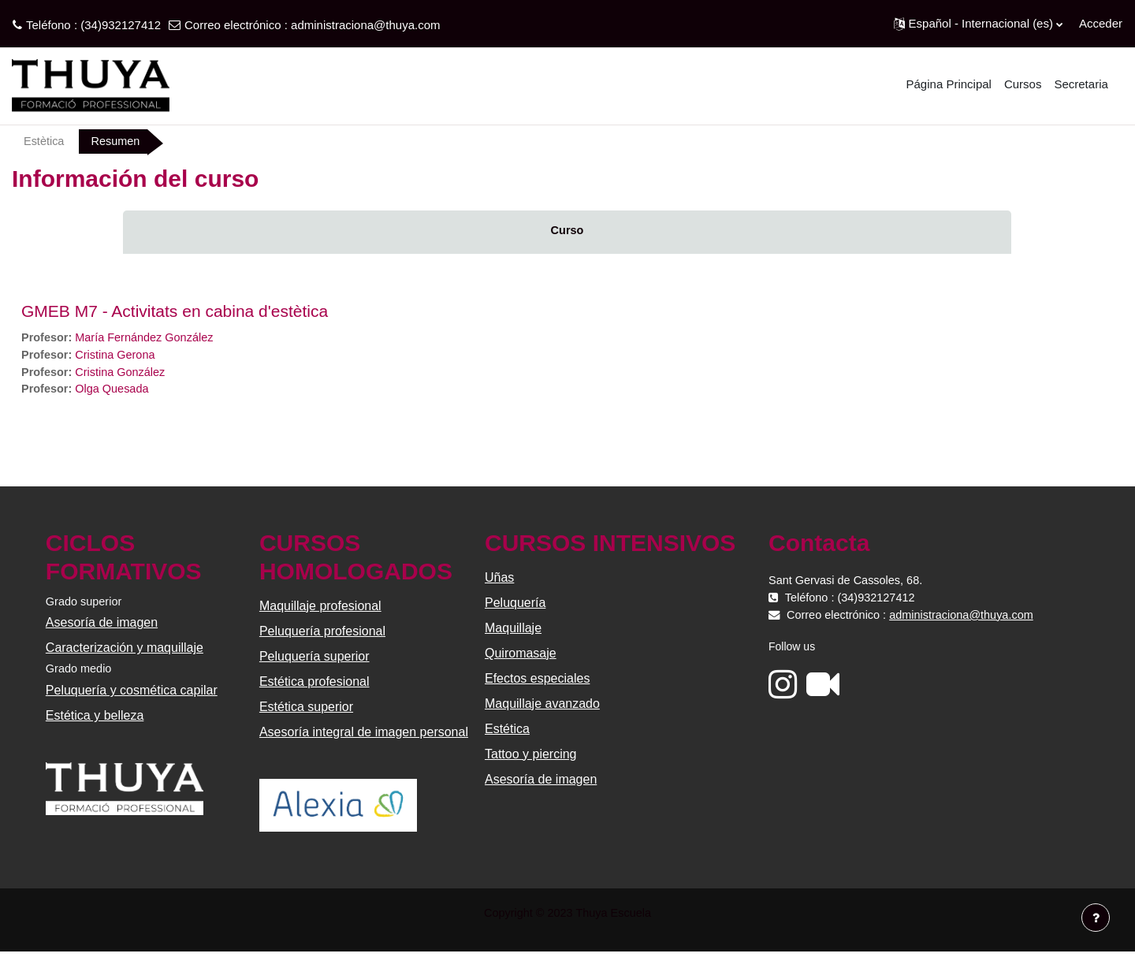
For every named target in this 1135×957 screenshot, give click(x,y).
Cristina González (123, 374)
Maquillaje (513, 632)
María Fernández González (149, 338)
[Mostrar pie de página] (1095, 917)
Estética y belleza (96, 721)
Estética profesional (315, 685)
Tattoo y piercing (531, 758)
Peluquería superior (315, 660)
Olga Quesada (115, 392)
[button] (978, 23)
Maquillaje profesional (321, 609)
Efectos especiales (537, 682)
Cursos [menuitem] (1023, 84)
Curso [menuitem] (567, 231)
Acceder (1100, 23)
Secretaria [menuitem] (1080, 84)
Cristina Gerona (118, 356)
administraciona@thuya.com (365, 25)
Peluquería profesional (323, 635)
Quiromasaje (520, 657)
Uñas (499, 581)
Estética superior (307, 710)
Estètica (44, 141)
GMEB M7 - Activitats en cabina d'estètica (174, 312)
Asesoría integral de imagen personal (364, 736)
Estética (507, 732)
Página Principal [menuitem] (949, 84)
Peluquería (515, 606)
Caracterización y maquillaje (126, 652)
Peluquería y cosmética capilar (133, 695)
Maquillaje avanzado (542, 707)
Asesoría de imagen (103, 627)
